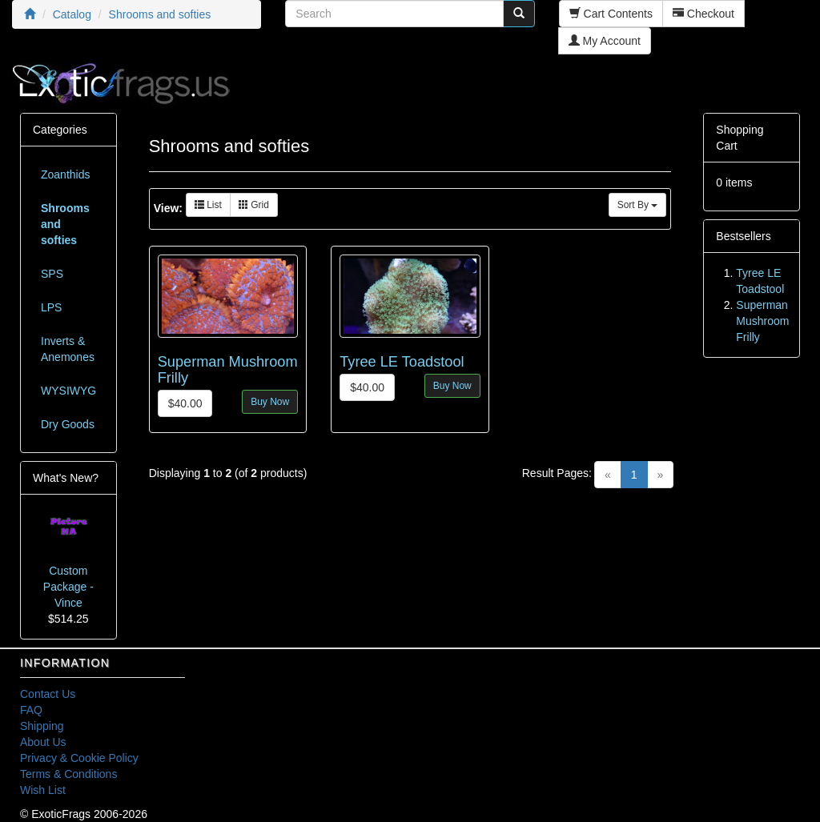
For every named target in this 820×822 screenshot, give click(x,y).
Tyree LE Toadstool (402, 362)
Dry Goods (67, 424)
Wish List (43, 790)
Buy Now (270, 401)
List (208, 205)
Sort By (637, 205)
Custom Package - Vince (68, 586)
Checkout (703, 13)
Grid (254, 205)
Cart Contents (611, 13)
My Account (605, 40)
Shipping (42, 726)
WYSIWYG (68, 390)
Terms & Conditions (68, 774)
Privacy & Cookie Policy (79, 758)
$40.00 (185, 403)
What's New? (65, 477)
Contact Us (47, 694)
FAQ (31, 710)
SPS (52, 273)
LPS (51, 307)
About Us (43, 742)
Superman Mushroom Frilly (762, 321)
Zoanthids (65, 174)
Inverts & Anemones (67, 349)
